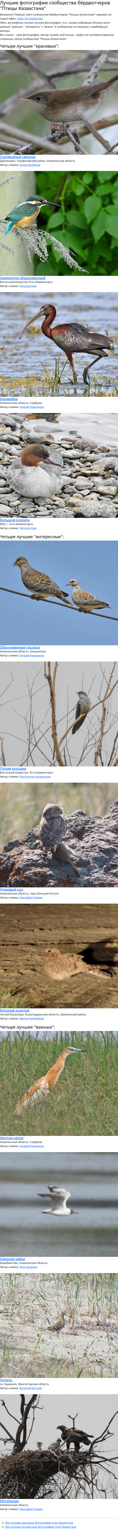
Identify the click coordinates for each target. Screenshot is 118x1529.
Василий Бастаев (30, 1388)
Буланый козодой (14, 1010)
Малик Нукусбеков (31, 1018)
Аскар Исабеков (29, 165)
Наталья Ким (27, 286)
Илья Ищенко (28, 1267)
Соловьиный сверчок (18, 156)
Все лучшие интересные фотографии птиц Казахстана (40, 1527)
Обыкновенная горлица (20, 647)
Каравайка (9, 398)
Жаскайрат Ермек (30, 897)
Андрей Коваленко (31, 407)
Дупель (6, 1380)
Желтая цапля (11, 1138)
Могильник (9, 1501)
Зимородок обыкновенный (22, 278)
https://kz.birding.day (30, 18)
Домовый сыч (11, 889)
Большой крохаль (15, 520)
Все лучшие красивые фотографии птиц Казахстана (39, 1523)
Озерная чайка (12, 1259)
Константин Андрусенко (35, 776)
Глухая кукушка (13, 768)
